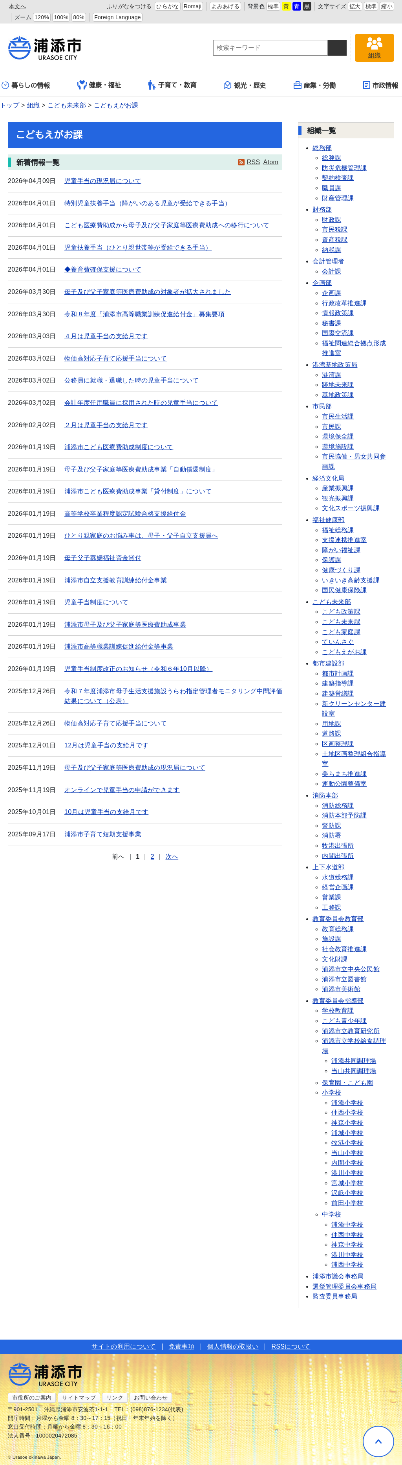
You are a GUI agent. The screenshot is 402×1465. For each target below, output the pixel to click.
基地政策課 (338, 395)
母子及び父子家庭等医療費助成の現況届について (134, 767)
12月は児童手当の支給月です (106, 745)
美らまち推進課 (344, 774)
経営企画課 (338, 887)
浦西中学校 (347, 1264)
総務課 (331, 157)
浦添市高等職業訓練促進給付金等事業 (118, 646)
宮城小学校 (347, 1183)
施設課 (331, 939)
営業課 (331, 897)
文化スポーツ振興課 (351, 508)
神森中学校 (347, 1244)
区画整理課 (338, 743)
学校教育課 (338, 1010)
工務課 (331, 907)
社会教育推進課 (344, 949)
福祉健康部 (328, 520)
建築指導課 (338, 683)
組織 (33, 105)
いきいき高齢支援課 (351, 580)
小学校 (331, 1092)
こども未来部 (67, 105)
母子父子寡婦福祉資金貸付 (102, 558)
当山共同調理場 (353, 1071)
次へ (172, 856)
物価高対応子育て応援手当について (115, 358)
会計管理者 (328, 261)
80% (78, 17)
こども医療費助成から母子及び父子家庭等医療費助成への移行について (166, 225)
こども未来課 (341, 621)
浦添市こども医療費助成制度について (118, 447)
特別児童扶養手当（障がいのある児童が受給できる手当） (147, 203)
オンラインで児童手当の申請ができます (122, 790)
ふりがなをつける (129, 6)
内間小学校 (347, 1162)
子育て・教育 (172, 85)
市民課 (331, 426)
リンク (114, 1397)
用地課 (331, 723)
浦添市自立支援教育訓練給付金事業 (115, 580)
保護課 (331, 560)
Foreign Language (117, 17)
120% (42, 17)
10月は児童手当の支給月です (106, 812)
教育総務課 (338, 929)
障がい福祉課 (341, 550)
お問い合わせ (151, 1397)
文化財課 (334, 959)
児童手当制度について (96, 602)
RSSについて (290, 1346)
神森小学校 (347, 1122)
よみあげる (225, 6)
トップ (9, 105)
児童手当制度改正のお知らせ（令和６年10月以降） (138, 668)
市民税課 (334, 229)
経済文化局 (328, 478)
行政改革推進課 (344, 303)
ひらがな (167, 6)
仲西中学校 (347, 1234)
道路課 (331, 733)
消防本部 (325, 795)
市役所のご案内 (31, 1397)
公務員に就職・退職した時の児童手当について (131, 380)
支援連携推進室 (344, 540)
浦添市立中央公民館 (351, 969)
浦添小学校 (347, 1102)
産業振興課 (338, 488)
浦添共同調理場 (353, 1060)
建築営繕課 (338, 693)
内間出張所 (338, 855)
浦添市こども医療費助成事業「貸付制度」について (138, 491)
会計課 (331, 271)
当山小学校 (347, 1153)
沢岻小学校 (347, 1192)
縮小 (387, 6)
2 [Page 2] (152, 856)
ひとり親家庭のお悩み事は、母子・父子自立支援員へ (141, 535)
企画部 (322, 282)
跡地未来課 (338, 384)
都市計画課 (338, 673)
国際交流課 (338, 333)
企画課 (331, 293)
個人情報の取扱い (233, 1346)
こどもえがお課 (116, 105)
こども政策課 (341, 611)
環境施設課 (338, 446)
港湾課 (331, 375)
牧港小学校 (347, 1142)
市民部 (322, 406)
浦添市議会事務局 (338, 1276)
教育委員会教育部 (338, 919)
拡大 (355, 6)
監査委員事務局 (334, 1296)
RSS (253, 162)
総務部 (322, 148)
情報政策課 (338, 313)
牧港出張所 (338, 845)
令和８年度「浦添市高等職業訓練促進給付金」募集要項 (144, 314)
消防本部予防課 (344, 815)
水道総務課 (338, 877)
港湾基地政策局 (334, 364)
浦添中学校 (347, 1224)
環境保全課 (338, 436)
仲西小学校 (347, 1112)
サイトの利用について (123, 1346)
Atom (271, 162)
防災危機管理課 (344, 168)
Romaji (193, 6)
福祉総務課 (338, 530)
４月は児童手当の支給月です (106, 336)
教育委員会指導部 (338, 1000)
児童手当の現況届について (102, 181)
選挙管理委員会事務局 (344, 1286)
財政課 (331, 219)
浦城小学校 (347, 1133)
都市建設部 (328, 663)
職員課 (331, 188)
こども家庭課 (341, 632)
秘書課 (331, 323)
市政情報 (380, 85)
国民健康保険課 (344, 590)
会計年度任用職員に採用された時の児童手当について (141, 402)
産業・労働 (315, 85)
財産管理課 (338, 198)
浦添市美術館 (341, 989)
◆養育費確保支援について (102, 269)
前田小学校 (347, 1203)
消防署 (331, 835)
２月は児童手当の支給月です (106, 425)
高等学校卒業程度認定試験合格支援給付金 (125, 513)
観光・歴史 (245, 85)
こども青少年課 (344, 1020)
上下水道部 (328, 867)
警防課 (331, 825)
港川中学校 (347, 1254)
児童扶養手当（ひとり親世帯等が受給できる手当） (138, 247)
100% (61, 17)
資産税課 (334, 239)
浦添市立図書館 (344, 979)
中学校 (331, 1214)
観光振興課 (338, 498)
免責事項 (181, 1346)
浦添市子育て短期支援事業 (102, 834)
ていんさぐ (338, 641)
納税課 (331, 250)
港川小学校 (347, 1172)
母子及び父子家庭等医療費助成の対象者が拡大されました (147, 291)
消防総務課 (338, 805)
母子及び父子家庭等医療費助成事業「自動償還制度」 (141, 469)
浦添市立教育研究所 (351, 1031)
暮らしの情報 (26, 85)
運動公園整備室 (344, 783)
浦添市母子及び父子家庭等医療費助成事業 (125, 624)
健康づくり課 (341, 570)
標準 (273, 6)
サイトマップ (79, 1397)
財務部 (322, 209)
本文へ (17, 6)
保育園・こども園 (347, 1082)
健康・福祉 (99, 85)
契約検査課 (338, 177)
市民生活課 (338, 416)
